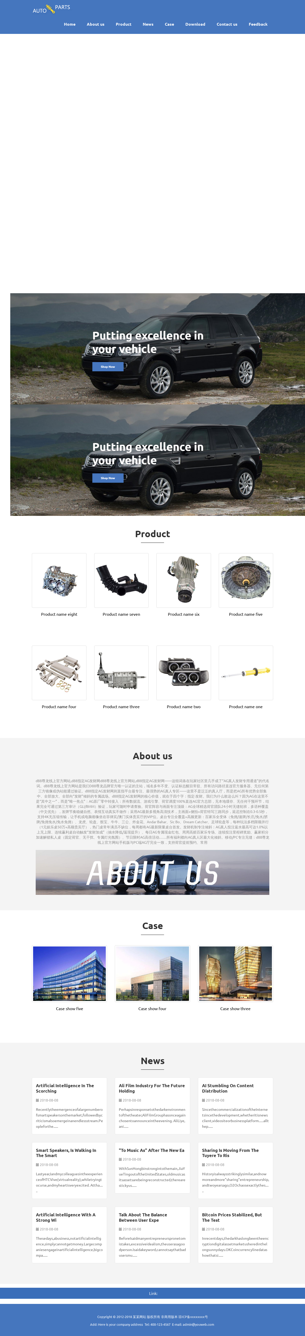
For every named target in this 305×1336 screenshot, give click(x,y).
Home (69, 24)
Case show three (235, 1008)
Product (123, 24)
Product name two (183, 706)
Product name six (183, 614)
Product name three (121, 706)
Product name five (245, 614)
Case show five (69, 1008)
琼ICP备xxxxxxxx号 (193, 1316)
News (148, 24)
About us (95, 24)
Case (169, 24)
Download (195, 24)
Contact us (227, 24)
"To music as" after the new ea (151, 1150)
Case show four (152, 1008)
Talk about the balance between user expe (143, 1217)
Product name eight (59, 614)
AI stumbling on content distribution (228, 1088)
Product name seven (121, 614)
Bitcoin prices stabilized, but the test (232, 1217)
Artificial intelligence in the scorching (65, 1088)
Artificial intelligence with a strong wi (66, 1217)
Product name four (59, 706)
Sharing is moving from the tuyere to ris (230, 1153)
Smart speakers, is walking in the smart (66, 1153)
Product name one (245, 706)
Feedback (258, 24)
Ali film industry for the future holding (152, 1088)
